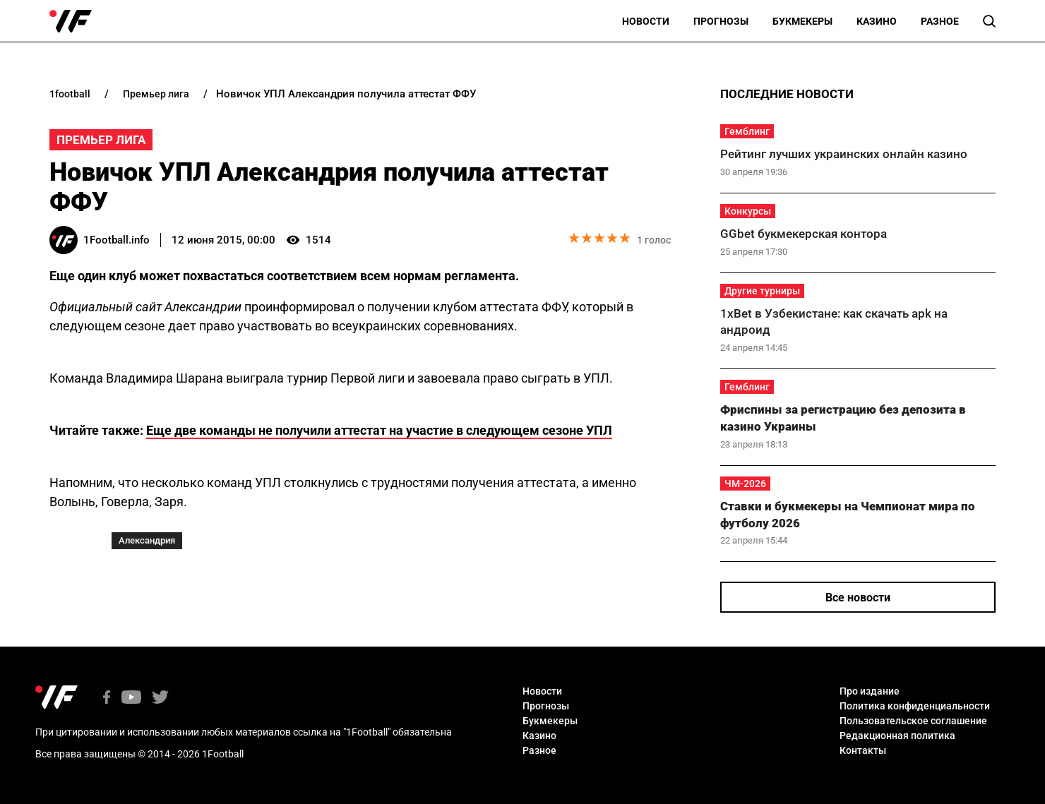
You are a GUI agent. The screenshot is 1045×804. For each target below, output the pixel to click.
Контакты (863, 750)
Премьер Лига (100, 140)
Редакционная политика (897, 735)
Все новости (857, 597)
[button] (989, 21)
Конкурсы (747, 211)
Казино (876, 21)
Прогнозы (720, 21)
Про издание (870, 691)
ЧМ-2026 (745, 483)
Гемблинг (747, 131)
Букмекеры (802, 21)
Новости (645, 21)
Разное (940, 21)
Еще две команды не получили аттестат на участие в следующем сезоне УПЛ (379, 430)
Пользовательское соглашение (913, 720)
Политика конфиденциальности (915, 706)
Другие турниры (762, 290)
